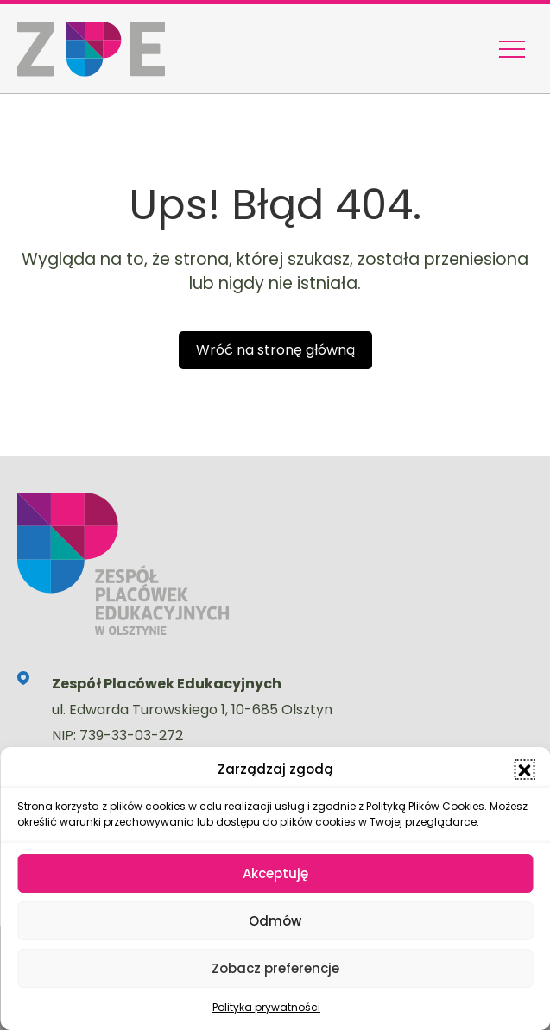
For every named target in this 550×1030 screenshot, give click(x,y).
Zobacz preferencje (275, 968)
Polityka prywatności (266, 1007)
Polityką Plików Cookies (425, 806)
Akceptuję (275, 873)
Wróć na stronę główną (275, 350)
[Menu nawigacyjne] (512, 49)
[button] (524, 769)
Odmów (275, 921)
